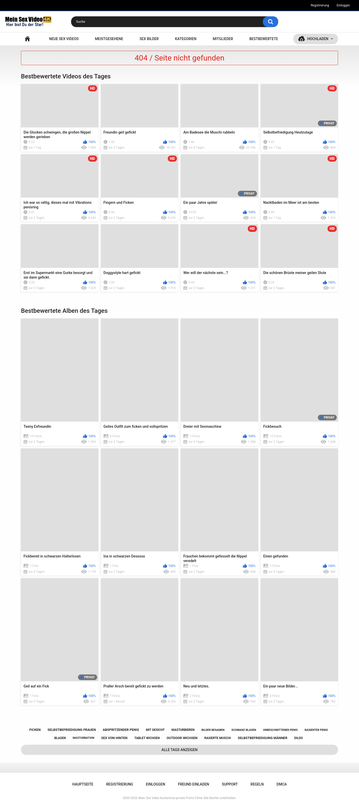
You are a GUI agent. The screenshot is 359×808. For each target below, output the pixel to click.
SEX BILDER (149, 39)
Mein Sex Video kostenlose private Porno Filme (170, 798)
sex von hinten (114, 738)
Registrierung (320, 5)
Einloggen (343, 5)
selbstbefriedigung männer (262, 738)
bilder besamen (213, 730)
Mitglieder (223, 39)
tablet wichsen (147, 738)
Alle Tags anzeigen (180, 750)
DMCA (282, 784)
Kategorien (186, 39)
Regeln (257, 784)
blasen (60, 738)
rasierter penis (316, 730)
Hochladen (317, 39)
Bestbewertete (263, 39)
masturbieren (183, 730)
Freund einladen (193, 784)
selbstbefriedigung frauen (72, 730)
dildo (298, 738)
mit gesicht (155, 730)
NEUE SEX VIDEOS (63, 39)
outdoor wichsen (181, 738)
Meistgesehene (109, 39)
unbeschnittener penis (280, 730)
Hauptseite (27, 38)
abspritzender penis (121, 730)
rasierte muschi (217, 738)
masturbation (83, 738)
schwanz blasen (243, 730)
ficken (35, 730)
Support (230, 784)
